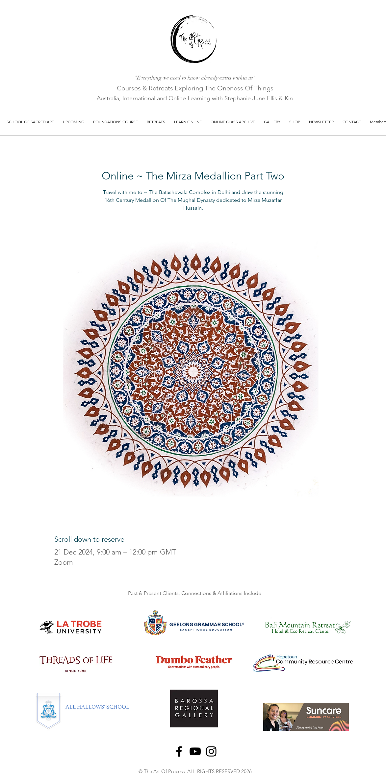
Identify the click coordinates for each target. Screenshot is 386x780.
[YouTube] (195, 751)
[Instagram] (211, 751)
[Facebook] (179, 751)
